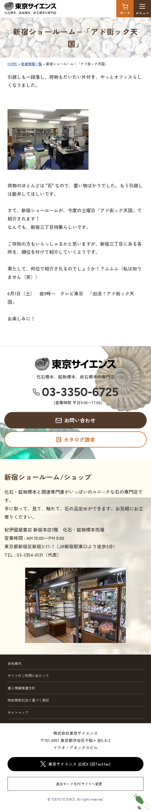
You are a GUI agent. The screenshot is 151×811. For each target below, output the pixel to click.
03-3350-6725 (80, 392)
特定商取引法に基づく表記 (28, 700)
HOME (12, 63)
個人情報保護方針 (21, 687)
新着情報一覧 (31, 63)
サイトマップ (18, 712)
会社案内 (14, 663)
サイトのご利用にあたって (28, 675)
